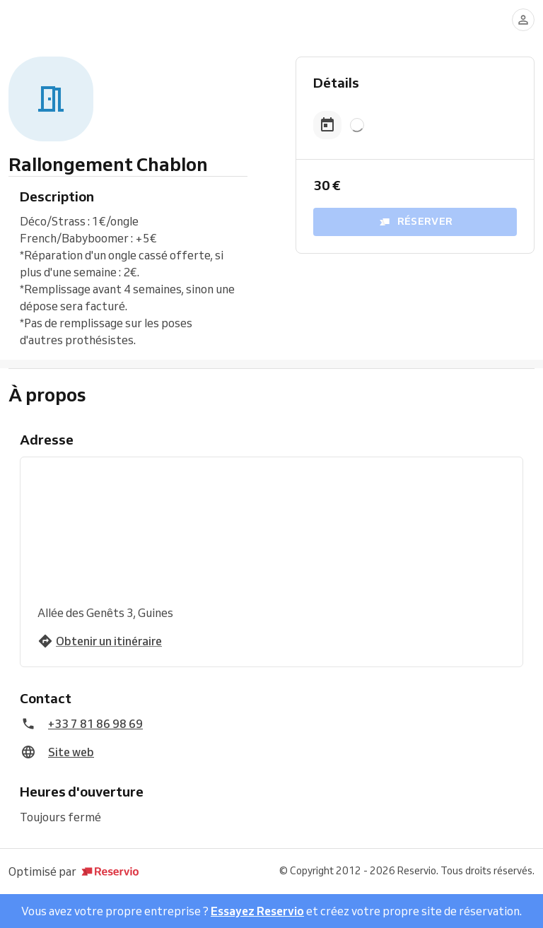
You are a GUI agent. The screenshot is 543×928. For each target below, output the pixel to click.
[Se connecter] (523, 19)
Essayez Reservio (257, 911)
